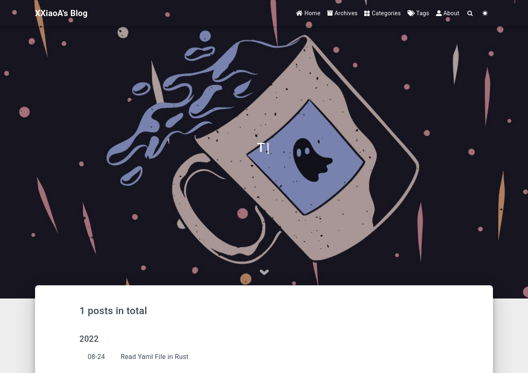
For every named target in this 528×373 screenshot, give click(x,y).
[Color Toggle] (485, 13)
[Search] (470, 13)
